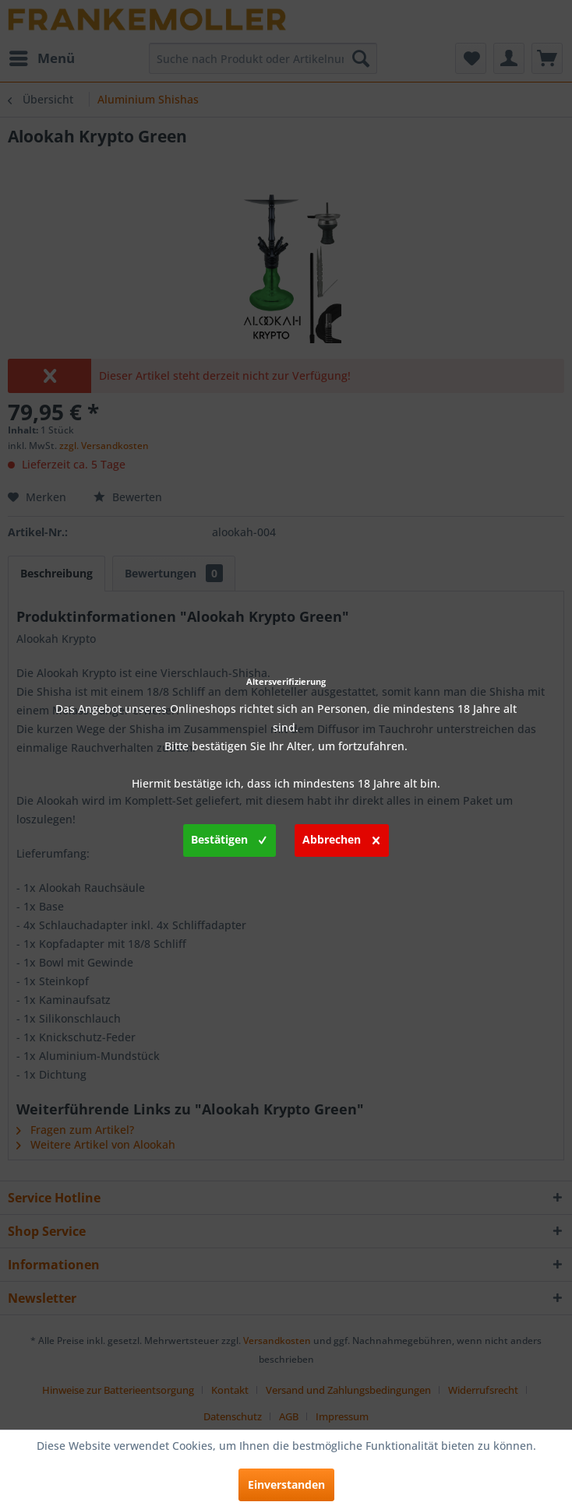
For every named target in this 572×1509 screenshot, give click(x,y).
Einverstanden (286, 1484)
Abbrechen (341, 837)
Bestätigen (229, 837)
